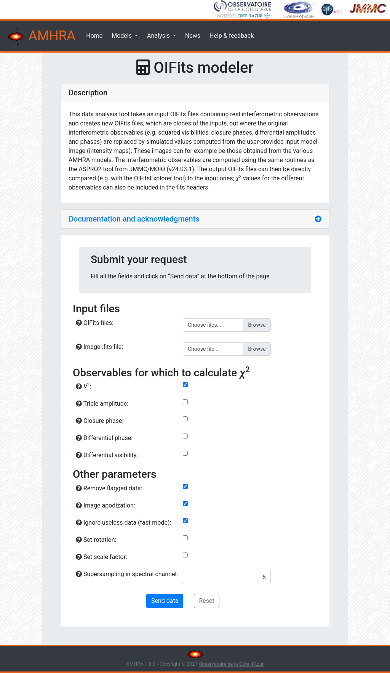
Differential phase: (104, 438)
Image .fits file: (99, 346)
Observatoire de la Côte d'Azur (231, 664)
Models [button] (122, 35)
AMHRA (40, 36)
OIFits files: (94, 322)
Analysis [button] (159, 35)
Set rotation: (96, 539)
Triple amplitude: (102, 403)
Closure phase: (99, 420)
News (192, 35)
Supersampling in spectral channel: (127, 574)
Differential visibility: (107, 455)
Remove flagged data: (109, 488)
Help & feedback (231, 35)
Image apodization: (105, 505)
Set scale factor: (101, 557)
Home (94, 35)
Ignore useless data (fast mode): (123, 522)
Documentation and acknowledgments (134, 218)
